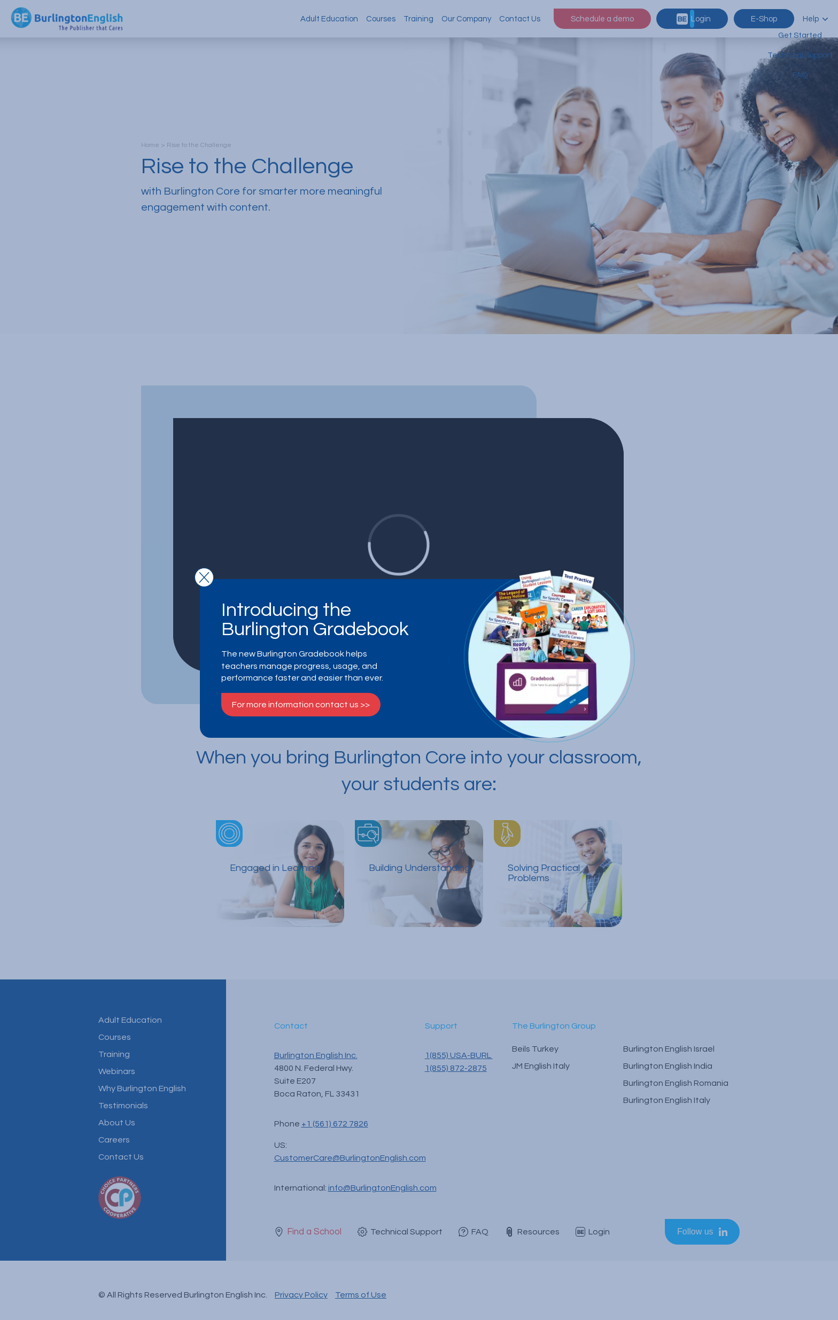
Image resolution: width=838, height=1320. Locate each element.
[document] (419, 660)
